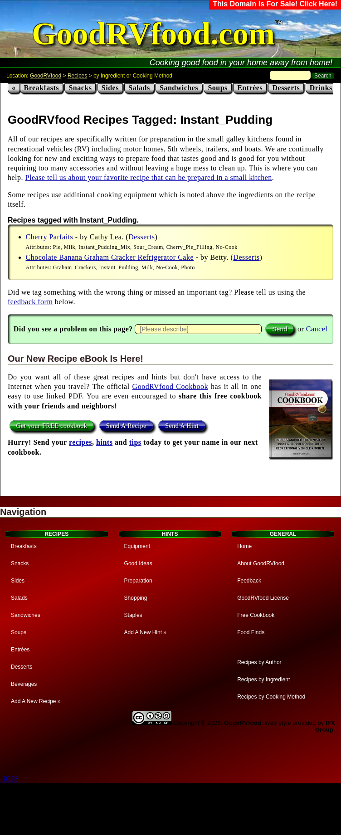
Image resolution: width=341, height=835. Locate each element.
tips (135, 442)
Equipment (137, 546)
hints (104, 442)
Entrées (250, 88)
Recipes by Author (259, 662)
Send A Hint (182, 425)
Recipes (77, 76)
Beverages (24, 684)
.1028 (9, 779)
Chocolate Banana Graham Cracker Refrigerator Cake (110, 257)
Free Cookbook (255, 615)
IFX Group (325, 726)
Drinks (321, 88)
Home (244, 546)
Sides (110, 88)
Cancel (316, 329)
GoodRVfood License (263, 598)
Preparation (138, 581)
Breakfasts (41, 88)
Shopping (135, 598)
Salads (139, 88)
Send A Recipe (126, 425)
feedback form (30, 302)
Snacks (80, 88)
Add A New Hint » (145, 632)
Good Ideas (138, 563)
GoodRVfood (45, 76)
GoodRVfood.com (153, 33)
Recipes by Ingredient (263, 679)
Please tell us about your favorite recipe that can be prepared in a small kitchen (148, 177)
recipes (80, 442)
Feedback (249, 581)
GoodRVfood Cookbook (170, 386)
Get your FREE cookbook (52, 425)
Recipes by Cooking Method (271, 697)
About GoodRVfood (260, 563)
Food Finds (250, 632)
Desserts (286, 88)
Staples (133, 615)
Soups (217, 88)
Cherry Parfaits (49, 237)
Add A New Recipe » (35, 701)
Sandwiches (179, 88)
